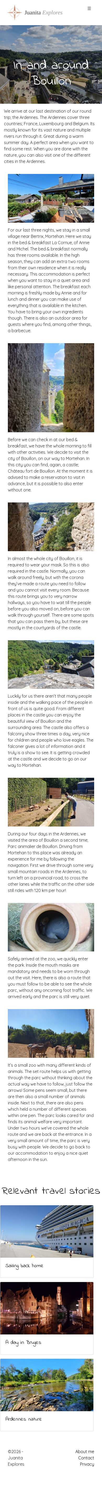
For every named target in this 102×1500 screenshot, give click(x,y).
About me (84, 1451)
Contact (86, 1457)
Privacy (87, 1464)
